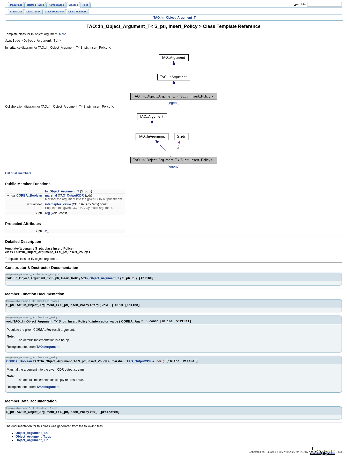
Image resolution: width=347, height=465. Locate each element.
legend (173, 104)
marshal (51, 196)
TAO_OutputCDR (71, 196)
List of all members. (18, 174)
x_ (46, 232)
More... (64, 34)
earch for (300, 4)
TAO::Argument (48, 349)
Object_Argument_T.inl (32, 444)
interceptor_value (58, 205)
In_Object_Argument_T (178, 17)
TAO (156, 17)
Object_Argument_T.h (32, 437)
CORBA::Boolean (29, 196)
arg (47, 214)
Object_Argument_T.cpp (33, 441)
